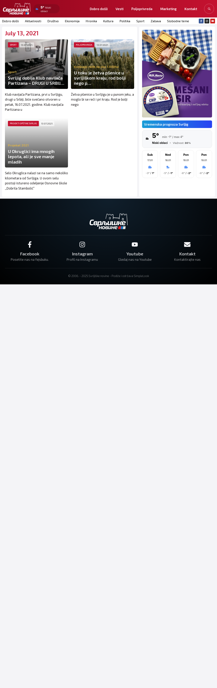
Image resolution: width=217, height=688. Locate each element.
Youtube (134, 253)
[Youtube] (135, 244)
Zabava (156, 21)
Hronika (91, 21)
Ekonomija (72, 21)
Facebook (29, 253)
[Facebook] (30, 244)
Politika (124, 21)
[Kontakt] (187, 244)
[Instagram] (82, 244)
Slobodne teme (178, 21)
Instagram (82, 253)
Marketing (168, 9)
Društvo (53, 21)
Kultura (108, 21)
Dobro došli (99, 9)
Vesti (119, 9)
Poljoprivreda (141, 9)
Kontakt (190, 9)
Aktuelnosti (33, 21)
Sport (140, 21)
